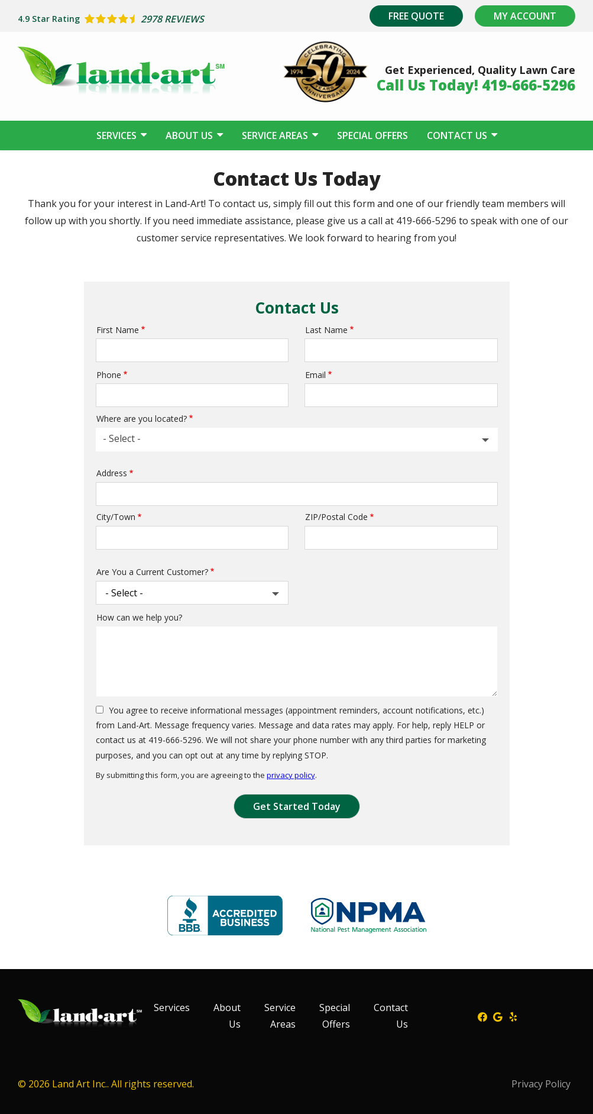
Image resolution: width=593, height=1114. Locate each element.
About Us (190, 135)
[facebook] (482, 1015)
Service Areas (276, 135)
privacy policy (291, 775)
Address (111, 473)
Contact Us (458, 135)
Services (117, 135)
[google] (497, 1015)
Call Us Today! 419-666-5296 (476, 85)
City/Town (115, 516)
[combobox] (297, 439)
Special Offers (372, 135)
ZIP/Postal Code (336, 516)
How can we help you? (139, 617)
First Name (117, 329)
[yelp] (513, 1015)
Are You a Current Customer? (152, 571)
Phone (108, 374)
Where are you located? (141, 418)
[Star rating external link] (157, 19)
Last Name (326, 329)
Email (315, 374)
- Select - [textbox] (122, 438)
